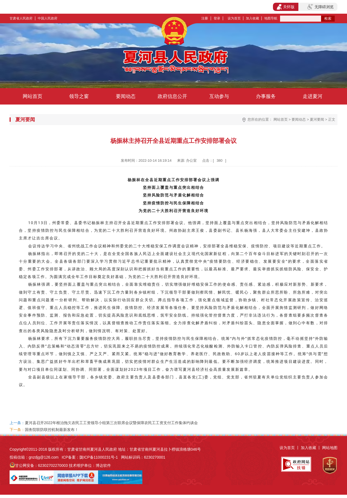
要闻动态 (126, 96)
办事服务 (266, 96)
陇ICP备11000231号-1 (99, 457)
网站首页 (32, 96)
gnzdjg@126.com (43, 457)
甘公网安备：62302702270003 (41, 465)
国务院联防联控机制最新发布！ (51, 429)
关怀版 (286, 7)
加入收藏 (252, 18)
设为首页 (234, 18)
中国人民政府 (47, 18)
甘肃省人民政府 (21, 18)
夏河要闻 (317, 119)
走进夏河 (312, 96)
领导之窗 (79, 96)
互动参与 (219, 96)
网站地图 (329, 447)
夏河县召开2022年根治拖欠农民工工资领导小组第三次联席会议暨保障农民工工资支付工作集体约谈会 (111, 423)
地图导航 (270, 18)
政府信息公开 (172, 96)
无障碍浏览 (320, 7)
